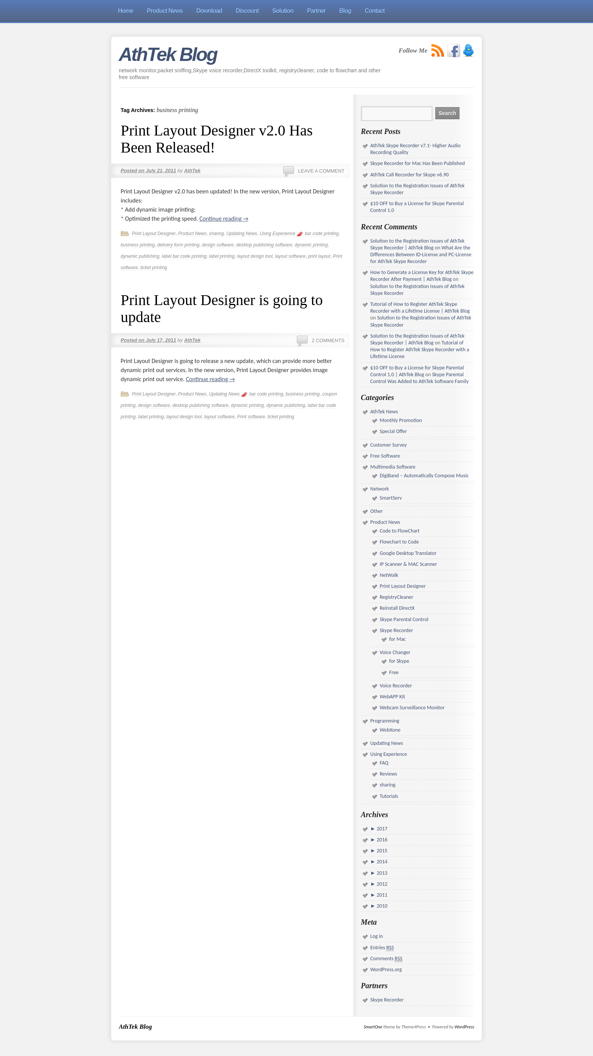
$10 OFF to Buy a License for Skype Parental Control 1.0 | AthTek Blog (417, 371)
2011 (382, 895)
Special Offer (393, 431)
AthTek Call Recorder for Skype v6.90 (409, 174)
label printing (221, 256)
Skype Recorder (396, 630)
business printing (138, 245)
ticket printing (153, 267)
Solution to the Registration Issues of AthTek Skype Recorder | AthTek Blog (417, 244)
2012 (382, 884)
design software (218, 245)
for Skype (399, 661)
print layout (319, 256)
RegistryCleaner (396, 597)
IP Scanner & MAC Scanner (408, 564)
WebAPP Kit (392, 696)
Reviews (388, 774)
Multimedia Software (393, 467)
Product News (192, 233)
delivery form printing (178, 245)
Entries (382, 947)
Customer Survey (388, 445)
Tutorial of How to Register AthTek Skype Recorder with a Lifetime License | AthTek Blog (420, 307)
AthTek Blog (168, 54)
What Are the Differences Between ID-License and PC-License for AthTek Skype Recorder (420, 255)
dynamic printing (311, 245)
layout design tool (254, 256)
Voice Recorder (396, 685)
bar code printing (321, 233)
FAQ (384, 763)
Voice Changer (395, 652)
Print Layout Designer (153, 233)
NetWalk (389, 575)
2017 (382, 828)
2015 (382, 850)
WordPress (464, 1027)
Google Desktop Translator (408, 553)
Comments (386, 958)
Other (376, 511)
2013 (382, 873)
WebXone (390, 730)
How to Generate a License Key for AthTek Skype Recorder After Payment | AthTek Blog (421, 275)
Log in (376, 936)
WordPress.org (386, 969)
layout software (290, 256)
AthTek (192, 170)
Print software (251, 416)
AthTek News (384, 411)
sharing (216, 233)
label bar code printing (184, 256)
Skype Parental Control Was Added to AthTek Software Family (419, 378)
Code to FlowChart (400, 531)
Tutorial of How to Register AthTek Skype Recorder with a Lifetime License (419, 350)
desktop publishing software (264, 245)
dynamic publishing (140, 256)
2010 (382, 906)
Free (394, 672)
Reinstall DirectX (397, 608)
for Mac (397, 639)
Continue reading (223, 218)
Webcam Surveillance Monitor (412, 707)
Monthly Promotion (401, 420)
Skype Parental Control (404, 619)
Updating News (241, 233)
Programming (384, 721)
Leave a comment (321, 171)
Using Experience (277, 233)
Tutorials (389, 796)
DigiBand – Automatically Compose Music (424, 475)
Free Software (385, 456)
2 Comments (328, 340)
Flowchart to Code (399, 542)
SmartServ (391, 498)
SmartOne (373, 1027)
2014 (382, 861)
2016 (382, 839)
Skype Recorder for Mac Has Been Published (417, 163)
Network (379, 489)
